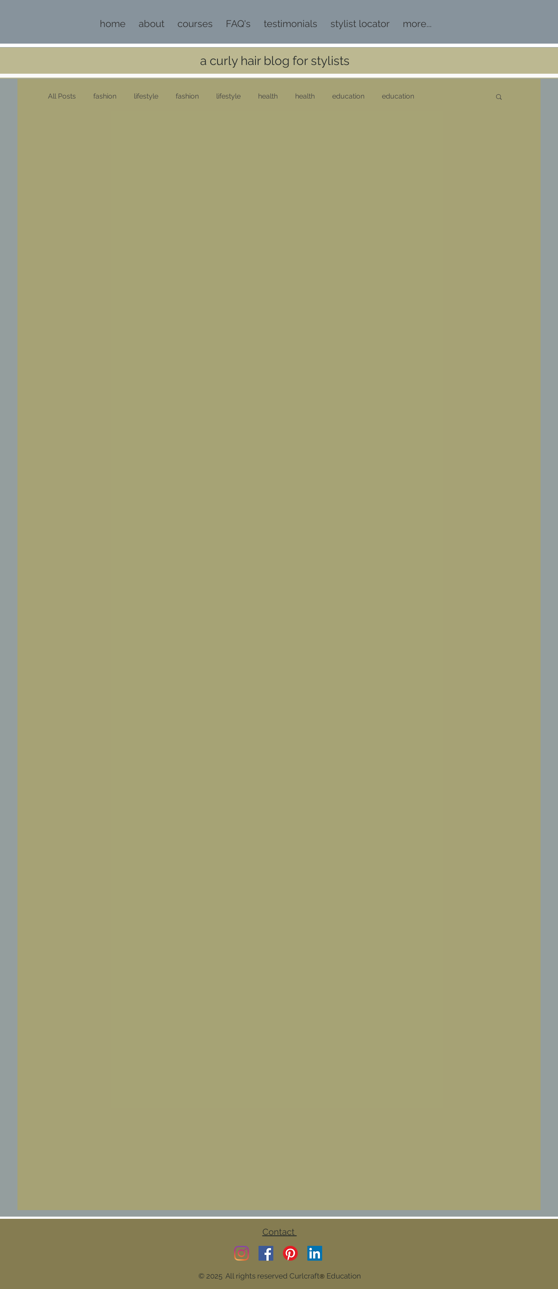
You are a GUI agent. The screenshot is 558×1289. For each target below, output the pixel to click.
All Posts (62, 96)
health (268, 96)
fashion (104, 96)
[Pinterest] (290, 1253)
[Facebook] (266, 1253)
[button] (499, 97)
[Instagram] (241, 1253)
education (348, 96)
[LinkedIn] (314, 1253)
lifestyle (146, 96)
